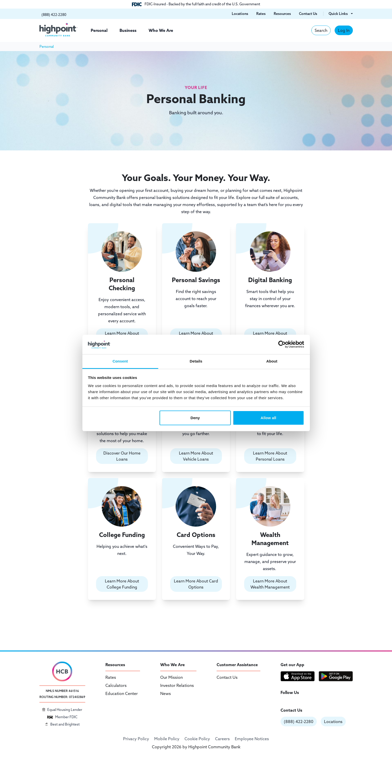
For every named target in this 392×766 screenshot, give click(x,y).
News (165, 693)
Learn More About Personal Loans (270, 456)
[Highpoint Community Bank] (58, 29)
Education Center (121, 693)
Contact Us (227, 677)
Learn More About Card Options (196, 584)
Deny (195, 418)
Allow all (268, 418)
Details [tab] (196, 361)
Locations (333, 721)
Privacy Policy (136, 738)
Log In (344, 30)
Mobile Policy (166, 738)
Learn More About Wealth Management (270, 584)
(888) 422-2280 (298, 721)
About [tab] (272, 361)
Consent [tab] (120, 361)
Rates (110, 677)
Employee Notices (252, 738)
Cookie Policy (197, 738)
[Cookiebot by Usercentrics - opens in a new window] (282, 344)
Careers (222, 738)
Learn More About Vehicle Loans (196, 456)
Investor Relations (177, 685)
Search (321, 30)
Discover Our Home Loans (122, 456)
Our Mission (171, 677)
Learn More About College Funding (122, 584)
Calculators (116, 685)
